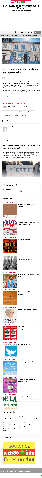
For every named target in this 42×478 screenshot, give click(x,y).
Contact (3, 471)
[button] (35, 32)
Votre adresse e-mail (9, 189)
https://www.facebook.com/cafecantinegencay (16, 103)
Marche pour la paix (24, 344)
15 (14, 424)
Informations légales (24, 471)
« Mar (4, 430)
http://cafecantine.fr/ (8, 100)
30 (19, 428)
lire (3, 65)
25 (29, 426)
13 (3, 424)
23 (19, 426)
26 (34, 426)
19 (34, 424)
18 (29, 424)
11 (29, 422)
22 (14, 426)
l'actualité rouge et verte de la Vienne (21, 7)
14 (8, 424)
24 (24, 426)
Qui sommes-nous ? (12, 471)
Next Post (6, 137)
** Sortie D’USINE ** (24, 239)
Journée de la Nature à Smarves (28, 397)
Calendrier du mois (7, 437)
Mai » (25, 430)
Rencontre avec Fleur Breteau (27, 309)
